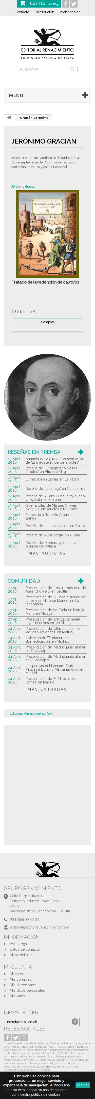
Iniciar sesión (70, 12)
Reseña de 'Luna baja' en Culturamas (55, 489)
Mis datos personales (27, 990)
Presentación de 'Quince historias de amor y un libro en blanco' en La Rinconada (55, 600)
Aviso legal (19, 944)
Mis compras (20, 979)
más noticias (47, 553)
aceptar (83, 1085)
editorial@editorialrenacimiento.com (39, 927)
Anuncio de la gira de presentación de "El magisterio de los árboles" (54, 460)
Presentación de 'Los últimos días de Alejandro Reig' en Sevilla (56, 589)
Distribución (44, 12)
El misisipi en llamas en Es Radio (52, 479)
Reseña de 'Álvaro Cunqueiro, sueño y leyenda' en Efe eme (55, 498)
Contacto (21, 12)
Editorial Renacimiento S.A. (31, 713)
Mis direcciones (23, 985)
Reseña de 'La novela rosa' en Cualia (55, 526)
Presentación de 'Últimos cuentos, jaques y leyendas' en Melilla (53, 630)
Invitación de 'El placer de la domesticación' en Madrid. (48, 639)
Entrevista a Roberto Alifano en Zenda (50, 516)
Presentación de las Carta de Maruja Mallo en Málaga (55, 611)
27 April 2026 (14, 589)
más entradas (47, 689)
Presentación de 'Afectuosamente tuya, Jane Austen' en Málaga (53, 621)
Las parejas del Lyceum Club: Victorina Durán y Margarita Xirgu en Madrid (55, 669)
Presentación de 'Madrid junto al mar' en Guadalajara (56, 649)
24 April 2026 (14, 630)
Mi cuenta (18, 974)
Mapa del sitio (21, 955)
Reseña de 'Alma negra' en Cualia (53, 535)
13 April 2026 (14, 460)
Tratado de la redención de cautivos (45, 282)
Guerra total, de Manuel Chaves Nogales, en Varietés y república (52, 507)
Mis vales (17, 996)
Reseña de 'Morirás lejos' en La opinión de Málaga (51, 544)
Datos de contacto (25, 949)
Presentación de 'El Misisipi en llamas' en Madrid (50, 680)
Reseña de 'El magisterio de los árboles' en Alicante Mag (51, 470)
